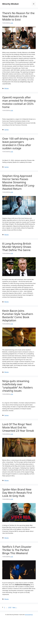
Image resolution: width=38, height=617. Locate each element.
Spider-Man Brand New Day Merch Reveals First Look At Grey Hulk (17, 493)
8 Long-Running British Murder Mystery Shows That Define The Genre (16, 247)
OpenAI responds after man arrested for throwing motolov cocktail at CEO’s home (18, 102)
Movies (6, 88)
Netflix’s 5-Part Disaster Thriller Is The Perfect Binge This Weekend (16, 550)
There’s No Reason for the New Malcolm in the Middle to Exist (18, 16)
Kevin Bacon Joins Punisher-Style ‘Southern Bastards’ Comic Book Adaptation (17, 315)
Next (15, 607)
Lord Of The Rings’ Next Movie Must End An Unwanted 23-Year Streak (18, 427)
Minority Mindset (10, 4)
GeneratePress (29, 614)
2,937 (9, 607)
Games (6, 129)
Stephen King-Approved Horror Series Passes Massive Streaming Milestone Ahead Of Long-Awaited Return (18, 182)
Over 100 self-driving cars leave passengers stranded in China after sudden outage (18, 143)
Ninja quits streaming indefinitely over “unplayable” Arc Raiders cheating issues (17, 385)
